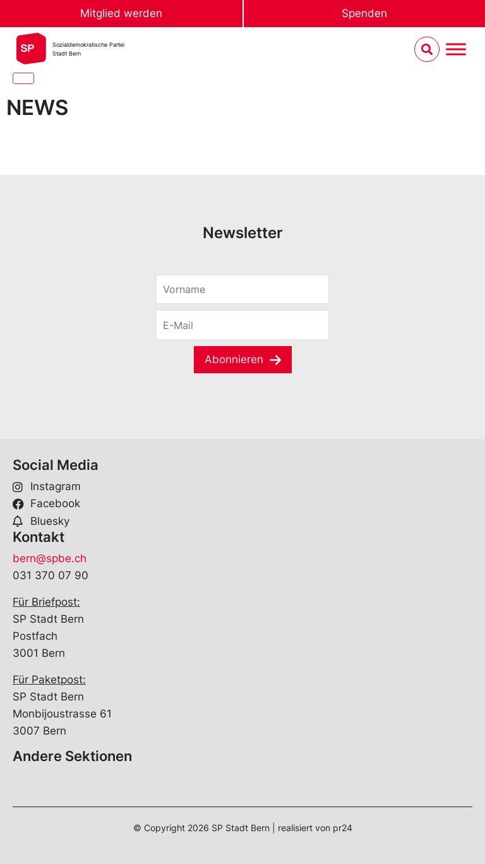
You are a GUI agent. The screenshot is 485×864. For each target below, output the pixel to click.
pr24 (342, 827)
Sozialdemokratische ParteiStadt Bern (88, 49)
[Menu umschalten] (456, 50)
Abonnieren (234, 359)
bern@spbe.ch (50, 558)
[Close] (23, 78)
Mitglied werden (121, 13)
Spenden (364, 13)
